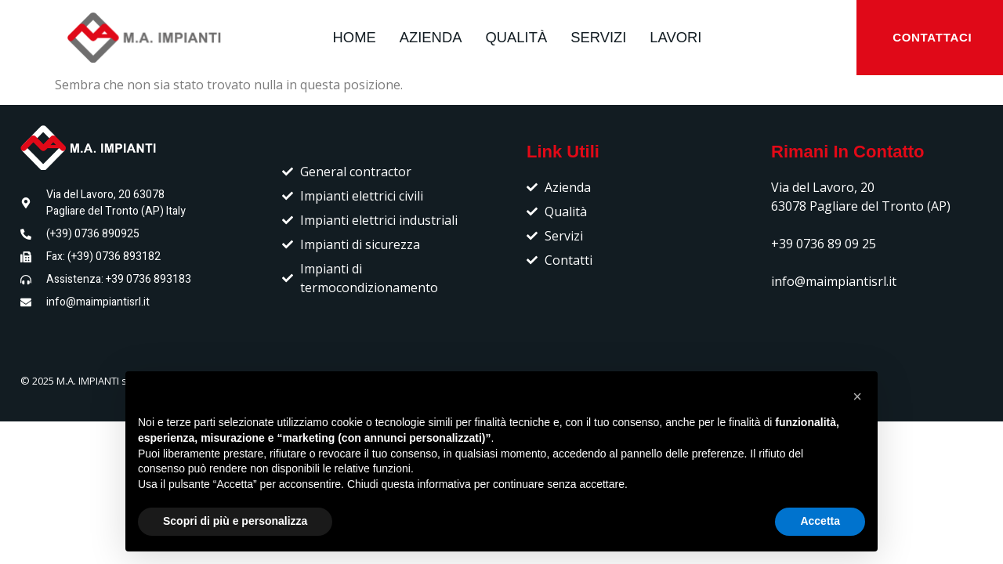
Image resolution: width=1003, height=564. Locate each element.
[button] (857, 396)
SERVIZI (598, 37)
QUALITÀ (516, 37)
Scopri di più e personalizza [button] (235, 521)
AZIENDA (431, 37)
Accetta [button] (820, 521)
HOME (354, 37)
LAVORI (675, 37)
